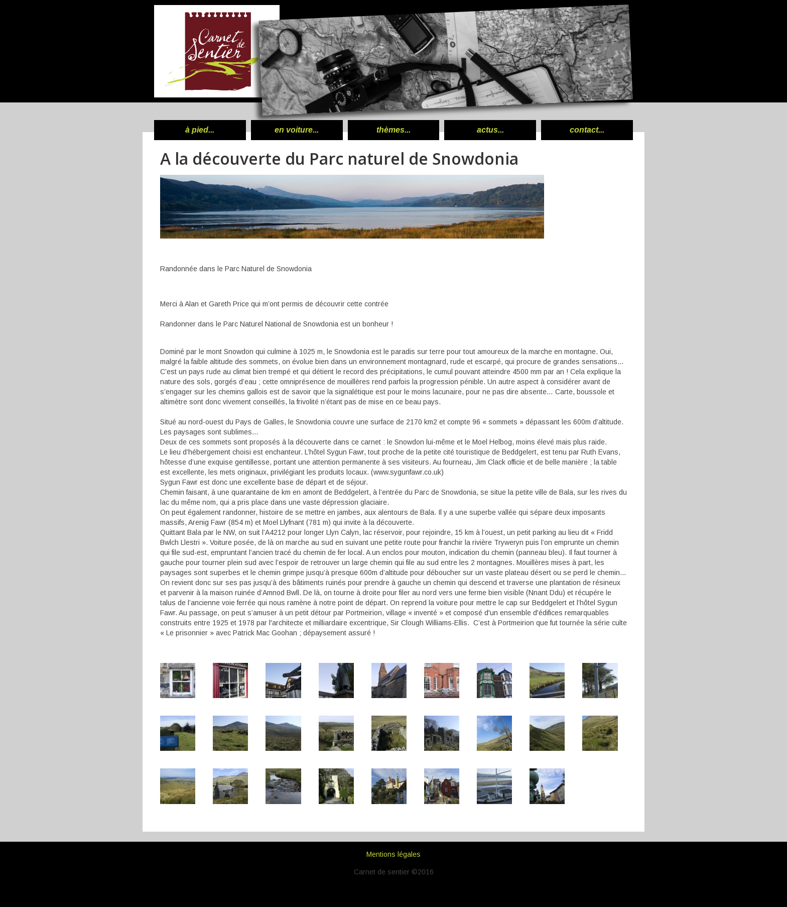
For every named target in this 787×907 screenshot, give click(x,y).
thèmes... (393, 130)
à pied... (199, 130)
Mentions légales (393, 854)
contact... (587, 130)
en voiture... (297, 130)
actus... (490, 130)
